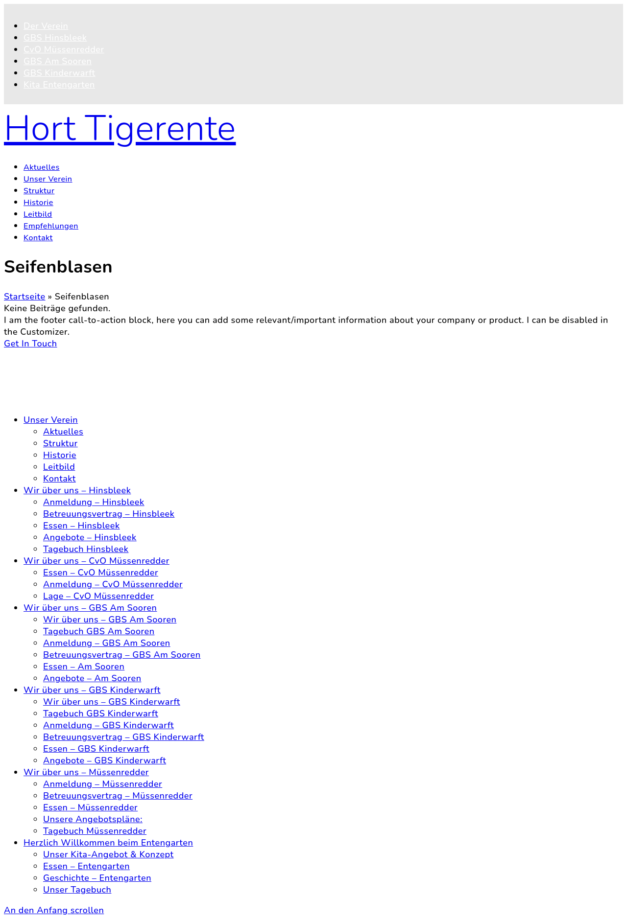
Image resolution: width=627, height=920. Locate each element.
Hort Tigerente (120, 128)
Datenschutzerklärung (70, 387)
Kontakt (40, 376)
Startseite (25, 296)
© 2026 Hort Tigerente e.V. (61, 355)
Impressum (47, 399)
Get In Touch (30, 343)
